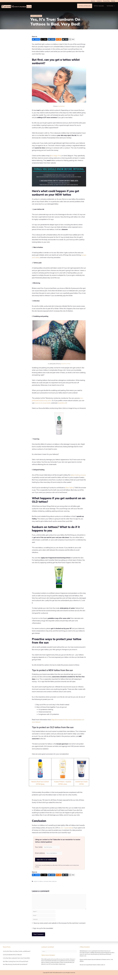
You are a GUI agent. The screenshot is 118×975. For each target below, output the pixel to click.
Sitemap (113, 1)
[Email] (65, 39)
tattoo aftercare (53, 881)
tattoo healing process (78, 475)
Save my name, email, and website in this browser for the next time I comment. (60, 923)
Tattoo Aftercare (85, 6)
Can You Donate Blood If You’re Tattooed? (12, 954)
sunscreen (45, 881)
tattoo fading (69, 487)
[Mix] (58, 39)
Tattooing (111, 6)
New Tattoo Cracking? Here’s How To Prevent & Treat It (15, 961)
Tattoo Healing (99, 6)
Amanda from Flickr (65, 363)
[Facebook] (36, 39)
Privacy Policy (106, 1)
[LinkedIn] (51, 39)
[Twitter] (43, 39)
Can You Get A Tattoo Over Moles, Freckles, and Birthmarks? (16, 951)
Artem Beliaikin (61, 106)
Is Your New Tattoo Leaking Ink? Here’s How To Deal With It (16, 958)
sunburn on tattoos (38, 881)
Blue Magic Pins (55, 156)
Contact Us (99, 1)
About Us (93, 1)
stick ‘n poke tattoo (66, 828)
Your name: (39, 847)
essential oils (62, 403)
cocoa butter (47, 403)
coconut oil (38, 403)
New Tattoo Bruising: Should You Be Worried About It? (15, 964)
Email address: (48, 853)
